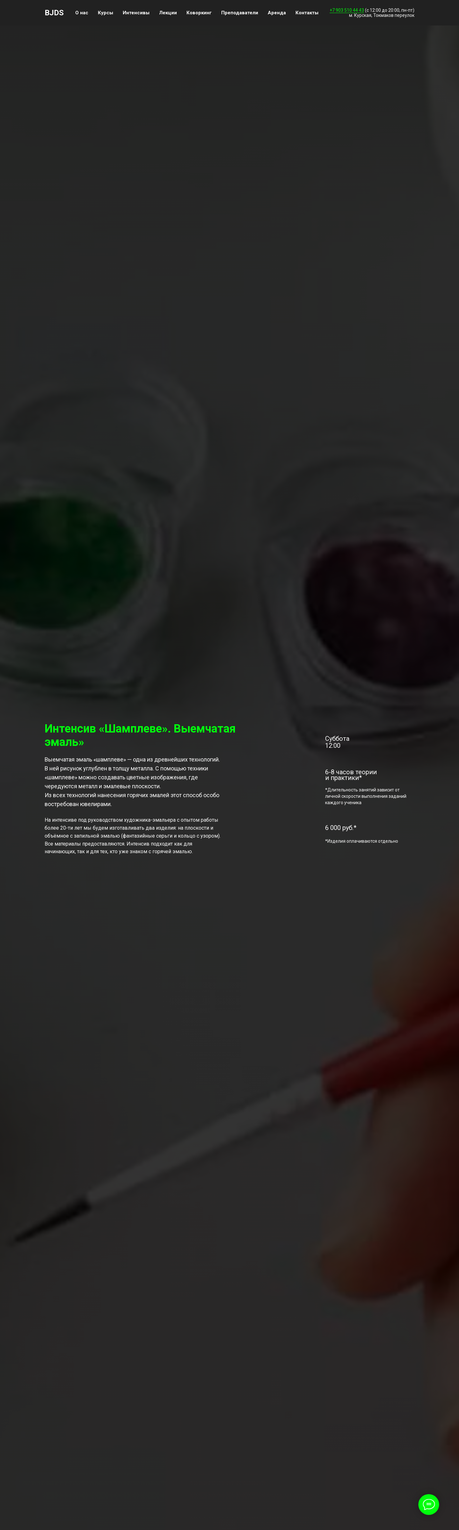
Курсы (105, 13)
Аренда (277, 13)
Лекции (168, 13)
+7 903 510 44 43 (347, 10)
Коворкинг (199, 13)
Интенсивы (136, 13)
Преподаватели (239, 13)
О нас (81, 13)
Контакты (306, 13)
